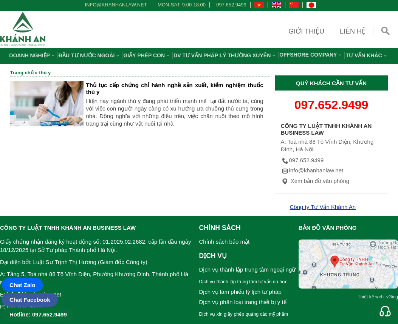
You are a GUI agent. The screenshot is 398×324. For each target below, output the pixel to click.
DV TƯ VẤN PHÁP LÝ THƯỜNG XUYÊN (225, 55)
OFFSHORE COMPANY (311, 55)
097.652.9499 (231, 5)
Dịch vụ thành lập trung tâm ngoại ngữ (247, 269)
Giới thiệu (306, 31)
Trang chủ (22, 72)
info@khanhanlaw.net (114, 5)
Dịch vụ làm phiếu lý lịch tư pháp (240, 292)
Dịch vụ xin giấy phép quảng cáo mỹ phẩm (243, 314)
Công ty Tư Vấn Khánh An (323, 207)
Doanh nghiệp (33, 55)
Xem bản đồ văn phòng (315, 181)
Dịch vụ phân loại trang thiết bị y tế (242, 302)
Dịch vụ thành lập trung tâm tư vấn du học (243, 281)
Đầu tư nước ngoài (90, 55)
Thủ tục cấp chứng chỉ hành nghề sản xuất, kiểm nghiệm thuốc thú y (174, 88)
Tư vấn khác (367, 55)
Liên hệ (352, 31)
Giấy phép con (147, 55)
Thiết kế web (371, 296)
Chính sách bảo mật (224, 241)
